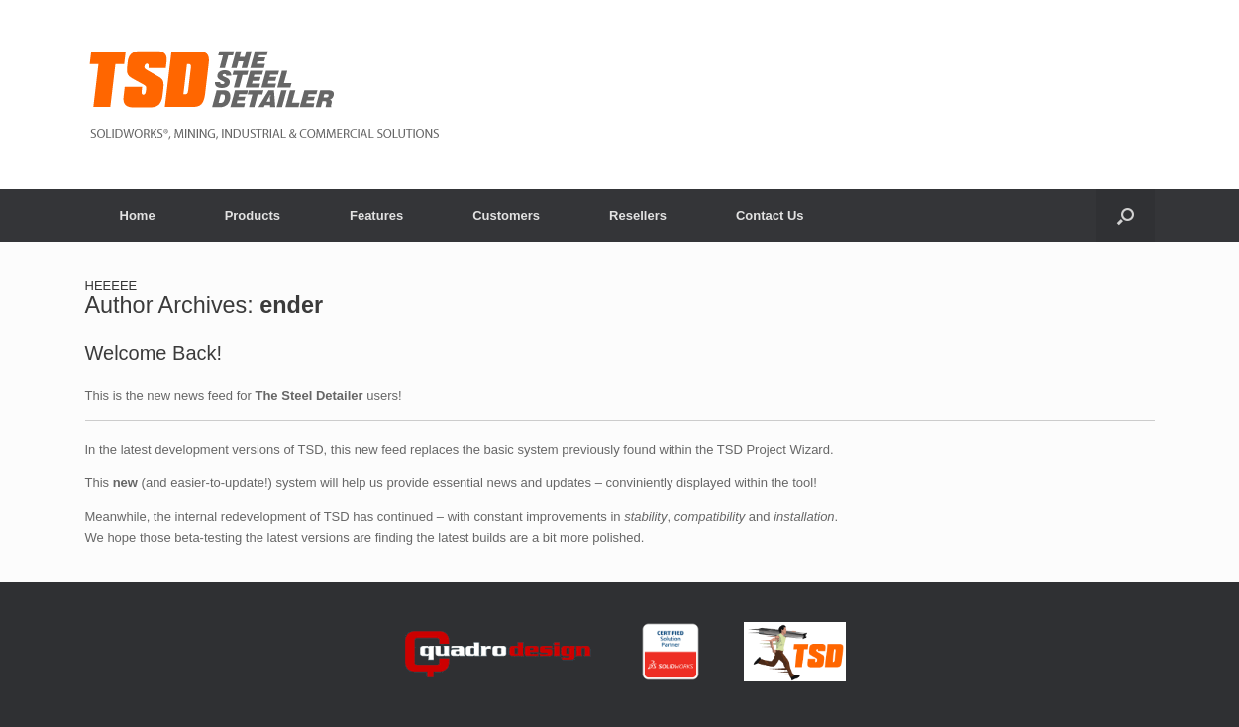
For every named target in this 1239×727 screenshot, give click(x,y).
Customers (506, 215)
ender (291, 305)
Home (137, 215)
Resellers (638, 215)
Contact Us (770, 215)
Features (376, 215)
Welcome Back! (154, 353)
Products (252, 215)
